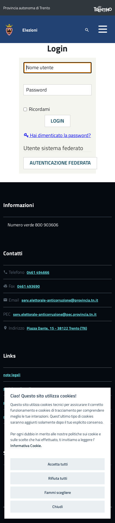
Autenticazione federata (60, 162)
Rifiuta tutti (57, 478)
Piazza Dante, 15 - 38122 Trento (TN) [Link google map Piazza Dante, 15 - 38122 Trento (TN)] (57, 328)
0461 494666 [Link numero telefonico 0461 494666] (38, 272)
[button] (102, 29)
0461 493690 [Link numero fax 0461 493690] (28, 286)
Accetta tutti (58, 464)
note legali (11, 375)
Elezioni (29, 30)
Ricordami (36, 109)
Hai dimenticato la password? (57, 135)
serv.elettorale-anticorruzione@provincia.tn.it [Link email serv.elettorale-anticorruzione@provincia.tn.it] (60, 300)
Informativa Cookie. (26, 446)
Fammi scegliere (57, 492)
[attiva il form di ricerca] (87, 30)
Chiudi (57, 506)
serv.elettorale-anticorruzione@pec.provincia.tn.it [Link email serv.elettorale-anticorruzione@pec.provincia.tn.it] (54, 314)
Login (57, 120)
